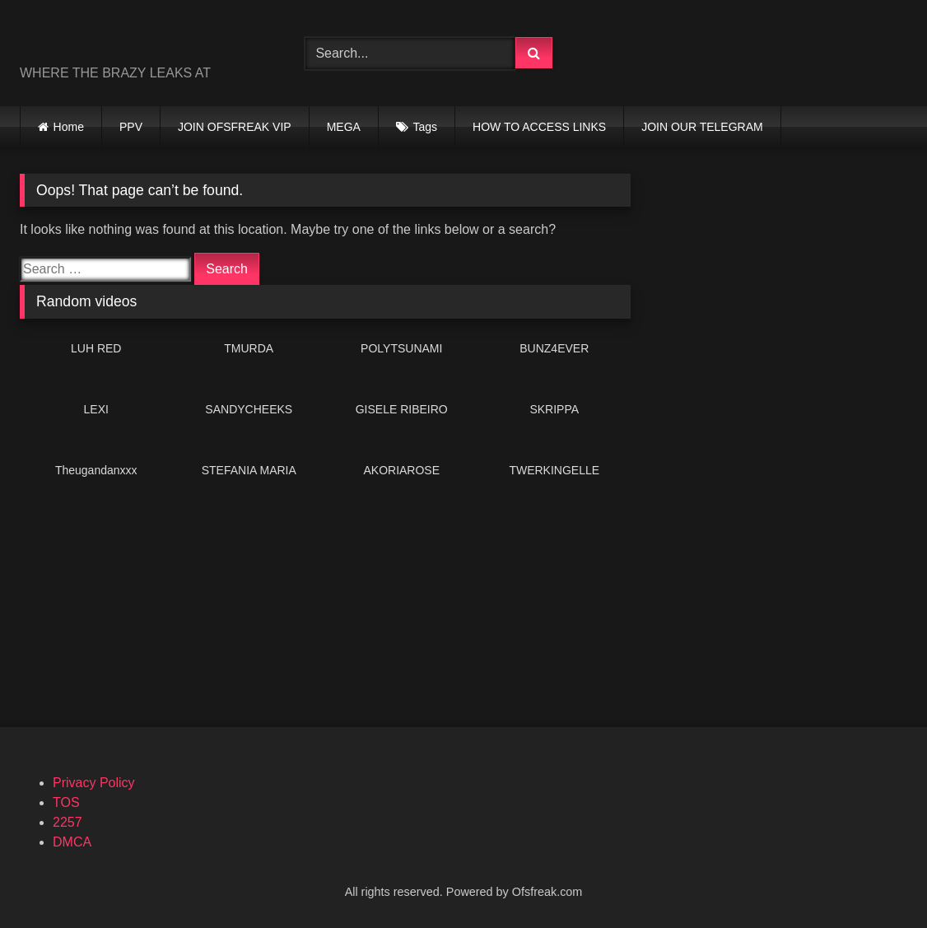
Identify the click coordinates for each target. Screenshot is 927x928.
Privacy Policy (94, 783)
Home (69, 126)
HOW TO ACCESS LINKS (539, 126)
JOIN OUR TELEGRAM (702, 126)
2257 (67, 822)
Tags (425, 126)
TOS (66, 802)
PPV (130, 126)
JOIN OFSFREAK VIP (234, 126)
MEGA (344, 126)
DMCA (72, 842)
